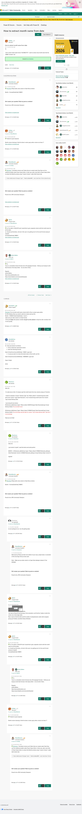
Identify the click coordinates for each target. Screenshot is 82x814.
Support (60, 10)
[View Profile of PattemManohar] (12, 82)
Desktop (44, 25)
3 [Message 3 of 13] (9, 148)
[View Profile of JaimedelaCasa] (12, 339)
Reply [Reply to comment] (48, 120)
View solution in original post (12, 112)
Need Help (11, 64)
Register (60, 13)
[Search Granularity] (40, 16)
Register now (4, 5)
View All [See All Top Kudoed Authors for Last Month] (58, 137)
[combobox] (63, 16)
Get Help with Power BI (31, 25)
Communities (42, 10)
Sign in (65, 13)
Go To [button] (75, 13)
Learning (54, 10)
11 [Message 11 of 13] (12, 461)
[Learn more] (60, 61)
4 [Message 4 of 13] (9, 206)
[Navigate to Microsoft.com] (4, 10)
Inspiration (30, 10)
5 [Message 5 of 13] (9, 242)
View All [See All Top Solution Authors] (58, 108)
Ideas (36, 10)
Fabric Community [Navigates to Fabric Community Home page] (15, 10)
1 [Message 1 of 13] (9, 68)
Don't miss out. (69, 19)
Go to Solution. (30, 59)
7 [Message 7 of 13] (12, 623)
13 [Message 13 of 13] (9, 326)
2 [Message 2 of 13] (9, 117)
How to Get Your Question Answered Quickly (62, 76)
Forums (23, 10)
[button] (38, 34)
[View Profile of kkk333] (10, 219)
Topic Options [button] (46, 34)
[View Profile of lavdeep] (10, 40)
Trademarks (78, 804)
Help (70, 13)
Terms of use (72, 804)
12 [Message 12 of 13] (9, 368)
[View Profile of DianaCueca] (11, 381)
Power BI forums (9, 25)
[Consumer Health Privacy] (18, 809)
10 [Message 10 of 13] (9, 422)
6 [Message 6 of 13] (9, 283)
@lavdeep (9, 88)
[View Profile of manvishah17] (11, 305)
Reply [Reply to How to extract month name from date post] (48, 68)
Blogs (49, 10)
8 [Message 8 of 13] (12, 533)
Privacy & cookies (63, 804)
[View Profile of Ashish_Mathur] (14, 255)
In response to (11, 133)
